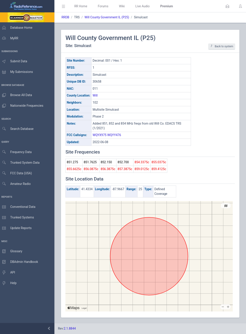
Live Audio (144, 6)
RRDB (67, 17)
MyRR (10, 38)
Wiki (124, 6)
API (8, 273)
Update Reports (17, 228)
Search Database (18, 129)
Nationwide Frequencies (23, 106)
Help (9, 283)
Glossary (12, 251)
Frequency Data (17, 152)
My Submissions (17, 72)
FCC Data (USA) (17, 173)
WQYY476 (116, 135)
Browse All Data (17, 95)
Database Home (17, 28)
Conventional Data (19, 207)
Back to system (221, 46)
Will (97, 95)
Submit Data (14, 61)
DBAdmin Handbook (20, 262)
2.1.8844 (72, 328)
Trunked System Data (21, 163)
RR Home (82, 6)
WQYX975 (102, 135)
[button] (227, 6)
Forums (105, 6)
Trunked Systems (18, 218)
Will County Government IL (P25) (109, 17)
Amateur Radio (16, 184)
